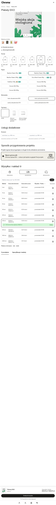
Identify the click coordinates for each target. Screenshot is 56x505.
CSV (14, 245)
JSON (17, 245)
